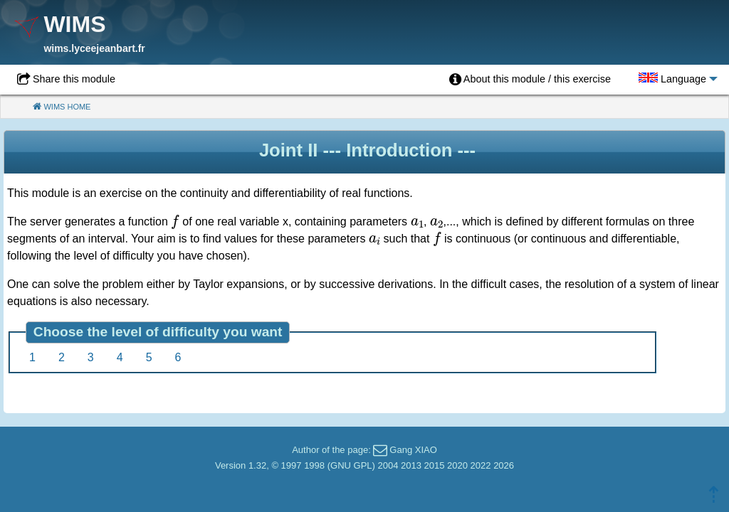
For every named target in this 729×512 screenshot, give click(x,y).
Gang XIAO (412, 449)
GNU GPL (351, 465)
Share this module (74, 79)
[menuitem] (530, 80)
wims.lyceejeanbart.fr (94, 48)
